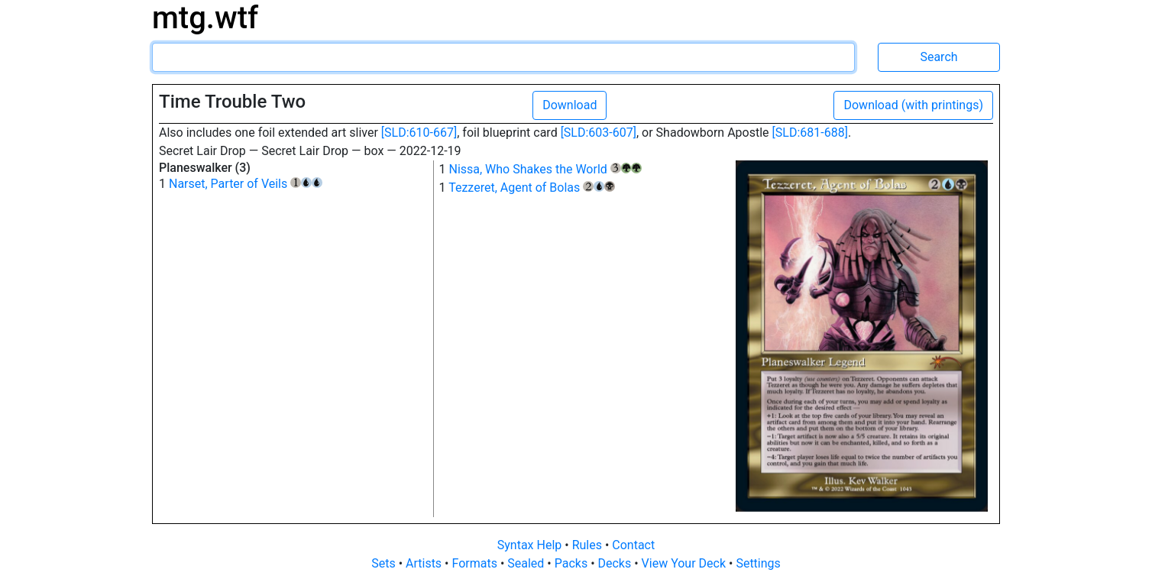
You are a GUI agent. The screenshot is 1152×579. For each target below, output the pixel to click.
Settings (758, 563)
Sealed (527, 563)
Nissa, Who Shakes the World (545, 169)
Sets (384, 563)
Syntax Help (531, 545)
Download (569, 105)
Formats (475, 563)
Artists (425, 563)
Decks (616, 563)
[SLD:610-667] (419, 132)
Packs (573, 563)
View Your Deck (685, 563)
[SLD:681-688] (810, 132)
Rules (588, 545)
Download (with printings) (913, 105)
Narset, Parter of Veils (245, 183)
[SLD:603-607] (598, 132)
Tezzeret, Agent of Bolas (531, 187)
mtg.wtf (205, 18)
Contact (633, 545)
